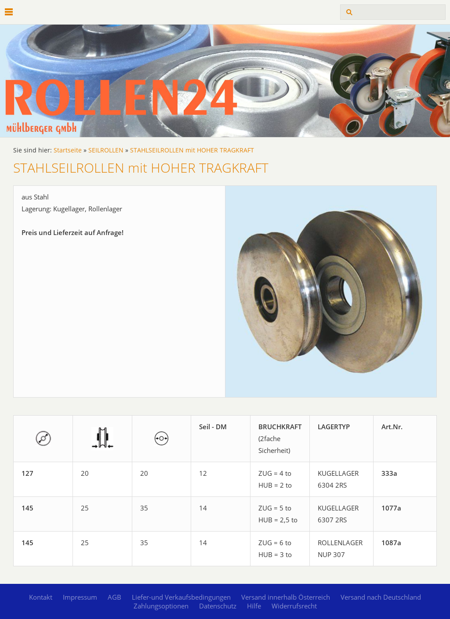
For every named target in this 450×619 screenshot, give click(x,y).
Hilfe (254, 605)
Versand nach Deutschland (381, 597)
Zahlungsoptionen (161, 605)
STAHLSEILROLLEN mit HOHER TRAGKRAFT (192, 150)
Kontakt (40, 597)
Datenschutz (217, 605)
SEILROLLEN (105, 150)
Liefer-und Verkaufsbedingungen (181, 597)
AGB (114, 597)
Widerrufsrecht (294, 605)
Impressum (80, 597)
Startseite (68, 150)
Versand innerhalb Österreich (285, 597)
